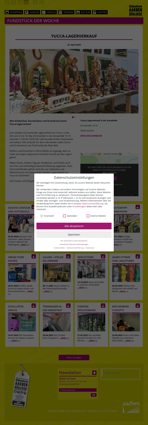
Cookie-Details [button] (59, 248)
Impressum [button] (90, 248)
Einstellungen (79, 206)
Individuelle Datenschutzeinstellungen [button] (74, 244)
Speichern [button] (74, 234)
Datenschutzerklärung (92, 203)
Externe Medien (96, 215)
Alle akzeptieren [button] (74, 226)
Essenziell (47, 215)
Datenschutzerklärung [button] (75, 248)
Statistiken (70, 215)
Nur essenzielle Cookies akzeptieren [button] (74, 241)
